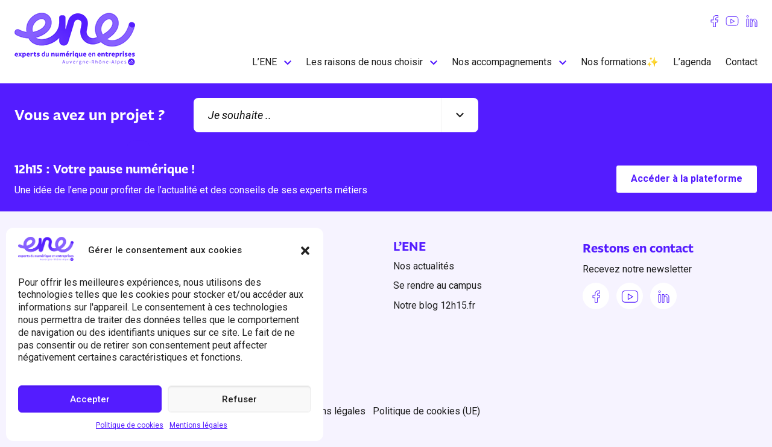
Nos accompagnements (502, 62)
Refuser (239, 399)
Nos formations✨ (620, 62)
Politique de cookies (129, 425)
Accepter (90, 399)
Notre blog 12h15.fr (434, 305)
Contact (742, 62)
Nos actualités (423, 266)
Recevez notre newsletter (637, 269)
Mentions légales (198, 425)
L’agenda (692, 62)
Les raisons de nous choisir (364, 62)
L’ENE (264, 62)
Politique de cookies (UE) (426, 411)
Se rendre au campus (437, 285)
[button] (305, 251)
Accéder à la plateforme (686, 179)
